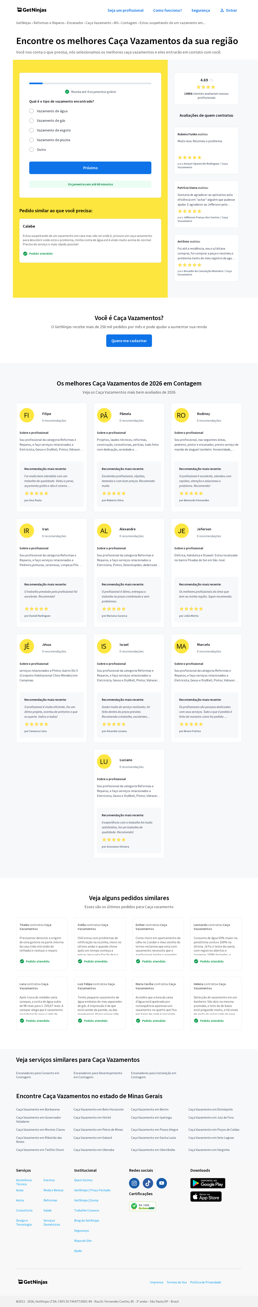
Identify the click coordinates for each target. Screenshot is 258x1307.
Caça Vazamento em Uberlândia (153, 1150)
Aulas (20, 1190)
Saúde (48, 1210)
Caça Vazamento (98, 22)
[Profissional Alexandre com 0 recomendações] (129, 572)
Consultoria (24, 1210)
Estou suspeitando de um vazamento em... (172, 22)
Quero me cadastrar (129, 340)
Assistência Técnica (24, 1182)
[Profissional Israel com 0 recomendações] (129, 688)
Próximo (90, 167)
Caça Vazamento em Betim (150, 1109)
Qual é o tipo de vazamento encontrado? (61, 101)
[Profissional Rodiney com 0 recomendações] (206, 457)
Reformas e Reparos (48, 22)
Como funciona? (167, 10)
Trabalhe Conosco (86, 1210)
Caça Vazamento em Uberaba (94, 1150)
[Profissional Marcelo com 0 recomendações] (206, 688)
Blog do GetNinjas (86, 1220)
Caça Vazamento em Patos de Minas (98, 1129)
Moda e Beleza (53, 1190)
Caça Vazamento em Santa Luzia (153, 1138)
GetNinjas (23, 22)
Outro (41, 149)
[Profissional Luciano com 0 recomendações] (129, 803)
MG (116, 22)
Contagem (129, 22)
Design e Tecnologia (24, 1222)
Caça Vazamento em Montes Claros (40, 1129)
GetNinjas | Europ (86, 1200)
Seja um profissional (126, 10)
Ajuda (78, 1251)
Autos (20, 1200)
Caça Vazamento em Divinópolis (210, 1109)
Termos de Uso (176, 1282)
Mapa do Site (83, 1241)
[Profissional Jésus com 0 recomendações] (51, 688)
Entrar (228, 10)
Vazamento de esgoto (54, 130)
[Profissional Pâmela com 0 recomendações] (129, 457)
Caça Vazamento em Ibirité (92, 1117)
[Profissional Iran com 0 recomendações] (51, 572)
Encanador (75, 22)
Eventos (49, 1180)
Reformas (50, 1200)
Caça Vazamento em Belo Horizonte (99, 1109)
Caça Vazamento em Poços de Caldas (213, 1129)
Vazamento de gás (51, 120)
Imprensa (156, 1282)
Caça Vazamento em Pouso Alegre (154, 1129)
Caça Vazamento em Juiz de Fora (211, 1117)
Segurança (200, 10)
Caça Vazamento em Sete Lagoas (211, 1138)
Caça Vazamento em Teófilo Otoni (40, 1150)
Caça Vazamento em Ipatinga (151, 1117)
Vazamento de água (52, 111)
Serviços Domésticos (52, 1222)
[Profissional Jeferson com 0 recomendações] (206, 572)
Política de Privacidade (205, 1282)
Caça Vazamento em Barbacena (38, 1109)
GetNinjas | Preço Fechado (92, 1190)
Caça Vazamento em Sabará (93, 1138)
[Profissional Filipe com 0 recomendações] (51, 457)
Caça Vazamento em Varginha (209, 1150)
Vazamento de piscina (53, 140)
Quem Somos (83, 1180)
